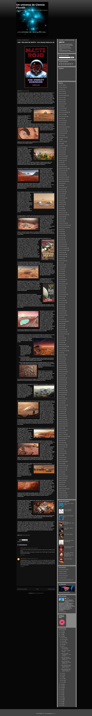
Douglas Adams (62, 160)
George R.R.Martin (62, 223)
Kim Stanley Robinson (25, 541)
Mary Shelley (61, 361)
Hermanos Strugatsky (63, 248)
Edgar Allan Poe (62, 166)
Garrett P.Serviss (62, 212)
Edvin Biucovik (62, 172)
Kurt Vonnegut (62, 340)
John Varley (61, 308)
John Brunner (61, 296)
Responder (22, 554)
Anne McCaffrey (62, 108)
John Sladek (61, 306)
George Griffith (62, 216)
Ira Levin (60, 262)
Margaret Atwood (62, 354)
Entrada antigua (51, 589)
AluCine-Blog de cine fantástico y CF (66, 579)
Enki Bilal (61, 185)
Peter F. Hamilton (62, 398)
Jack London (61, 275)
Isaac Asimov (61, 264)
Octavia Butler (62, 386)
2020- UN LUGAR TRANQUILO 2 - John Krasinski (66, 654)
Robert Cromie (62, 432)
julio (62, 646)
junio (62, 673)
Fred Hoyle (61, 200)
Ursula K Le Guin (62, 469)
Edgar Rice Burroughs (63, 168)
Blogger (54, 713)
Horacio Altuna (62, 252)
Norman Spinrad (62, 384)
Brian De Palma (62, 120)
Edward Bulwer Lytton (63, 177)
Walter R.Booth (62, 480)
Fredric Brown (61, 204)
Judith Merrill (61, 323)
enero (62, 682)
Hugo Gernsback (62, 256)
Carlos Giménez (62, 129)
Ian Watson (61, 258)
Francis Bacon (62, 189)
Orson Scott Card (62, 390)
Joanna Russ (61, 290)
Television (61, 463)
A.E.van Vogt (61, 85)
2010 (61, 703)
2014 (61, 696)
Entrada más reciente (22, 589)
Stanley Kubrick (62, 453)
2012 (61, 699)
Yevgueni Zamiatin (62, 494)
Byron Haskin (61, 124)
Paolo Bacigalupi (62, 392)
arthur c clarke (62, 114)
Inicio (37, 589)
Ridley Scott (61, 428)
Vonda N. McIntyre (62, 476)
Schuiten (60, 448)
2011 (61, 701)
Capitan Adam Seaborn (63, 126)
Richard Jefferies (62, 421)
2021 (61, 684)
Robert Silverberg (62, 438)
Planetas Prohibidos (63, 571)
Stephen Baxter (62, 457)
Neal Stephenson (62, 377)
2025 (61, 630)
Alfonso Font (61, 97)
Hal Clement (61, 237)
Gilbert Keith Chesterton (63, 227)
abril (62, 676)
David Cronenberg (62, 156)
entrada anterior (25, 90)
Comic (60, 143)
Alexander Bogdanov (63, 95)
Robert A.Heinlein (62, 430)
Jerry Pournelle (62, 287)
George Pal (61, 221)
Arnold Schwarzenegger (63, 112)
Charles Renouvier (62, 131)
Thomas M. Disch (62, 467)
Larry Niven (61, 342)
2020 (61, 685)
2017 (61, 691)
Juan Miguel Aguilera (63, 321)
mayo (62, 675)
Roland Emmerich (62, 444)
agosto (62, 644)
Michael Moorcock (62, 371)
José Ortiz (61, 317)
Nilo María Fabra (62, 382)
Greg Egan (61, 231)
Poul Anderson (62, 411)
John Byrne (61, 298)
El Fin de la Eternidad (63, 575)
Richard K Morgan (62, 423)
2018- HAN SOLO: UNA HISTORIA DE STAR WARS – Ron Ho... (66, 666)
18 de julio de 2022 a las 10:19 (32, 548)
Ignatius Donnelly (62, 260)
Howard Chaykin (62, 254)
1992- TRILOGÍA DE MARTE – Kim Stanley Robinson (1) (66, 662)
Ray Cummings (62, 415)
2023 (61, 634)
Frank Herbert (61, 193)
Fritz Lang (61, 206)
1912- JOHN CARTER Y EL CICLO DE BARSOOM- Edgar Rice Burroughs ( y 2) (69, 554)
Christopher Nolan (62, 137)
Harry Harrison (62, 241)
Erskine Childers (62, 187)
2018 (61, 689)
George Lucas (62, 218)
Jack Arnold (61, 271)
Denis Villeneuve (62, 158)
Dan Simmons (62, 149)
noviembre (63, 639)
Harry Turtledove (62, 244)
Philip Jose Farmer (62, 405)
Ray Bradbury (61, 413)
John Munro (61, 304)
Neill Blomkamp (62, 379)
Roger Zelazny (62, 442)
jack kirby (61, 273)
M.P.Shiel (61, 352)
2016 (61, 692)
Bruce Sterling (62, 122)
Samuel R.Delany (62, 446)
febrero (62, 680)
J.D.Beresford (61, 266)
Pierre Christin (62, 409)
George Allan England (63, 214)
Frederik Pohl (61, 202)
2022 (61, 636)
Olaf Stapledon (62, 388)
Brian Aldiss (61, 118)
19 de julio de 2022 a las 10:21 (32, 558)
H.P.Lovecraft (61, 235)
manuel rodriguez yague (63, 45)
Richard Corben (62, 417)
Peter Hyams (61, 400)
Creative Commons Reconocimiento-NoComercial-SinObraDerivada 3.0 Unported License (65, 48)
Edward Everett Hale (63, 179)
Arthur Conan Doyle (63, 116)
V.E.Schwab (61, 471)
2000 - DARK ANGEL (68, 534)
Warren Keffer (23, 548)
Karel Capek (61, 327)
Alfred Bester (61, 99)
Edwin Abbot (61, 183)
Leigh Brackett (62, 344)
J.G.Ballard (61, 269)
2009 (61, 705)
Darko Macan (61, 154)
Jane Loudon (61, 285)
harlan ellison (61, 239)
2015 (61, 694)
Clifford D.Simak (62, 141)
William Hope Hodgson (63, 488)
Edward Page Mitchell (63, 181)
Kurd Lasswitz (61, 338)
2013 (61, 698)
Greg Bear (61, 229)
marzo (62, 678)
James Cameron (62, 283)
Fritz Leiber (61, 208)
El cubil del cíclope (62, 577)
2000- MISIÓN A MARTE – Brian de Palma (69, 547)
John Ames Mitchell (63, 294)
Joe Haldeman (62, 292)
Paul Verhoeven (62, 394)
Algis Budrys (61, 101)
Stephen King (61, 459)
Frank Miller (61, 195)
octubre (63, 641)
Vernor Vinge (61, 474)
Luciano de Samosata (63, 350)
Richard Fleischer (62, 419)
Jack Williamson (62, 279)
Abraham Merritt (62, 87)
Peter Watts (61, 402)
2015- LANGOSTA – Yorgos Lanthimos (68, 510)
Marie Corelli (61, 356)
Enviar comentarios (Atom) (39, 593)
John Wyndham (62, 310)
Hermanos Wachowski (63, 250)
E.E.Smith (61, 162)
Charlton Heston (62, 133)
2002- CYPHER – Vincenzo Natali (64, 648)
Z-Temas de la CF (62, 497)
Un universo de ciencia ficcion (65, 44)
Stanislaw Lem (62, 451)
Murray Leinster (62, 373)
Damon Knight (62, 147)
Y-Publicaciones (62, 492)
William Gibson (62, 486)
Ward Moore (61, 482)
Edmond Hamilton (62, 170)
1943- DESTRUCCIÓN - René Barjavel (69, 541)
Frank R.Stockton (62, 197)
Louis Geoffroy (62, 348)
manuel (67, 598)
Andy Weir (61, 105)
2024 (61, 632)
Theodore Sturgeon (63, 465)
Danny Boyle (61, 151)
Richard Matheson (62, 425)
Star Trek (61, 455)
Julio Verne (61, 325)
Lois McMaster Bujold (63, 346)
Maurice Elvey (62, 363)
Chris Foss (61, 135)
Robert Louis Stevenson (63, 436)
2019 (61, 687)
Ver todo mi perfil (62, 611)
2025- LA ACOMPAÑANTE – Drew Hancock (69, 523)
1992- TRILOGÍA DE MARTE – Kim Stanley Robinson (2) (66, 658)
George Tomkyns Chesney (64, 225)
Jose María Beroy (62, 315)
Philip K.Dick (61, 407)
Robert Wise (61, 440)
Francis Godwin (62, 191)
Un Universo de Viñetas (63, 569)
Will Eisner (61, 484)
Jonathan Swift (62, 313)
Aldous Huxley (62, 93)
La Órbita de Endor (62, 573)
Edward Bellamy (62, 174)
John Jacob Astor (62, 302)
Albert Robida (61, 91)
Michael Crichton (62, 369)
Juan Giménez (62, 319)
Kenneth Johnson (62, 331)
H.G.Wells (61, 233)
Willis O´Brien (61, 490)
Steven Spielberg (62, 461)
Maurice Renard (62, 365)
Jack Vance (61, 277)
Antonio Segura (62, 110)
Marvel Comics (62, 358)
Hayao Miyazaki (62, 246)
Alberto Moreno (23, 558)
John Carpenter (62, 300)
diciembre (63, 637)
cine (60, 139)
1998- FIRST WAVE (68, 558)
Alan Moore (61, 89)
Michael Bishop (62, 367)
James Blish (61, 281)
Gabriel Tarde (61, 210)
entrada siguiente (25, 535)
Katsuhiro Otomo (62, 329)
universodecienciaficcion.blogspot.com (66, 51)
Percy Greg (61, 396)
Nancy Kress (61, 375)
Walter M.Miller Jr (62, 478)
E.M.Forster (61, 164)
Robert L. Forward (62, 434)
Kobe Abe (61, 336)
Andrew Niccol (62, 103)
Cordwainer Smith (62, 145)
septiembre (63, 642)
